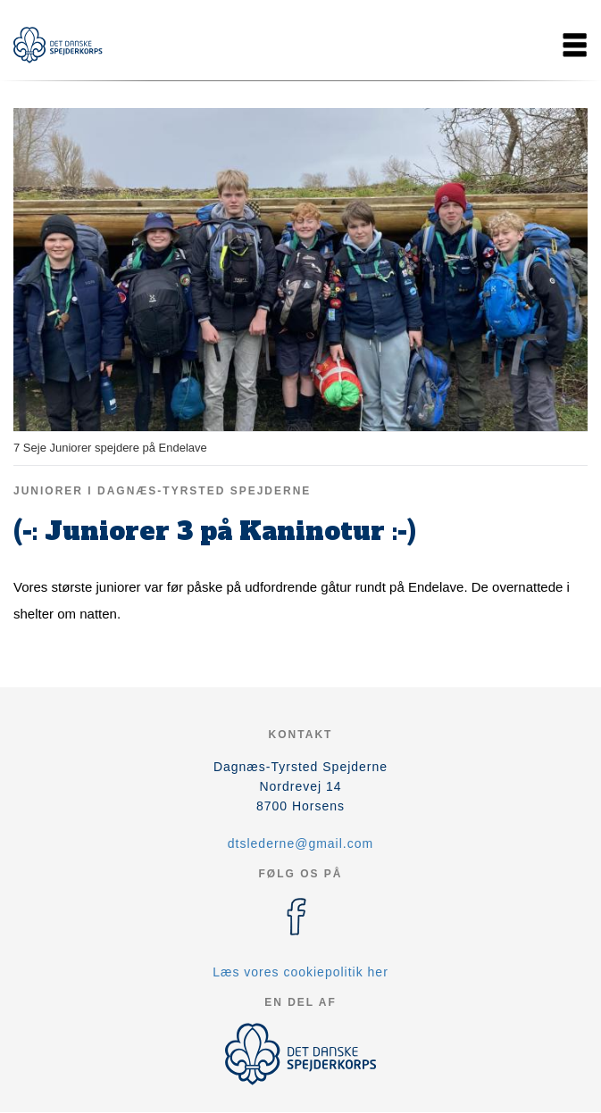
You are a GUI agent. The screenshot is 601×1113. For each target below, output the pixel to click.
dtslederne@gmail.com (300, 843)
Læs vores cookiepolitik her (300, 972)
